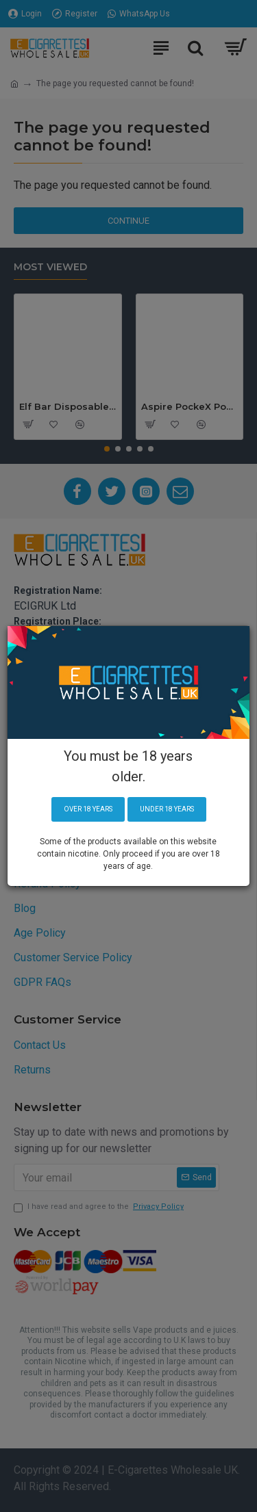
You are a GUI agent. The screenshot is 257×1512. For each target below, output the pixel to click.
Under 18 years (167, 809)
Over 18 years (88, 809)
